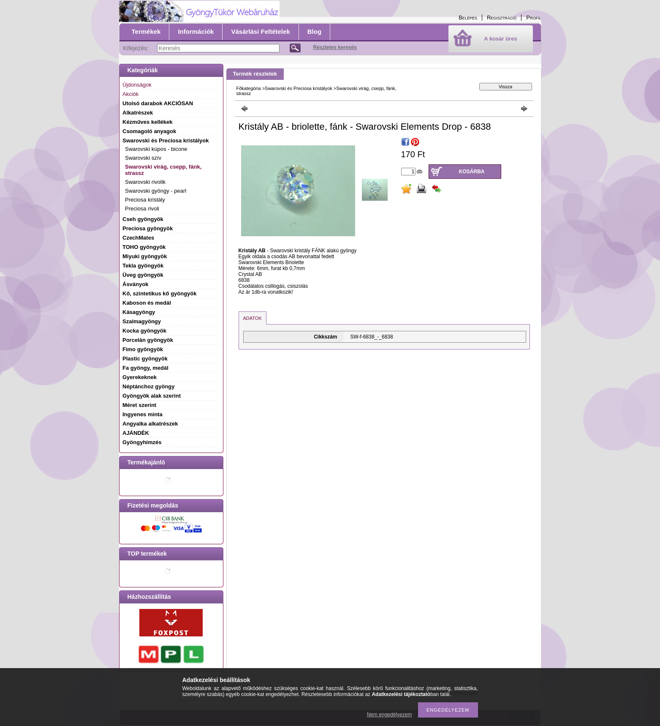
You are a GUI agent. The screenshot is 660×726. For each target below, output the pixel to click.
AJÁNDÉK (135, 433)
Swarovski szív (143, 158)
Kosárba (472, 172)
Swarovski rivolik (145, 182)
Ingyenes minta (142, 414)
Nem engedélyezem (389, 715)
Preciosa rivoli (142, 208)
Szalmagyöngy (141, 321)
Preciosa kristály (145, 200)
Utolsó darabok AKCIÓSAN (157, 103)
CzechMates (138, 238)
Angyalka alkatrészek (150, 423)
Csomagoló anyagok (149, 131)
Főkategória (248, 88)
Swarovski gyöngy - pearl (155, 191)
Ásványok (135, 284)
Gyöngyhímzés (141, 442)
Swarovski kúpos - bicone (156, 149)
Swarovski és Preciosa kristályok (298, 88)
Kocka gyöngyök (144, 331)
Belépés (468, 17)
